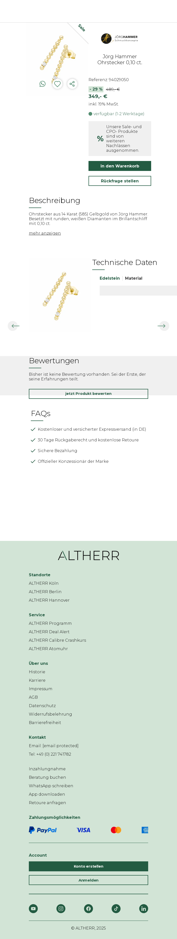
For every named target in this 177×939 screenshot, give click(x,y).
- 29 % (96, 89)
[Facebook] (88, 908)
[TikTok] (116, 908)
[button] (8, 326)
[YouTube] (33, 908)
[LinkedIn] (143, 908)
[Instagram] (60, 908)
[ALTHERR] (81, 11)
